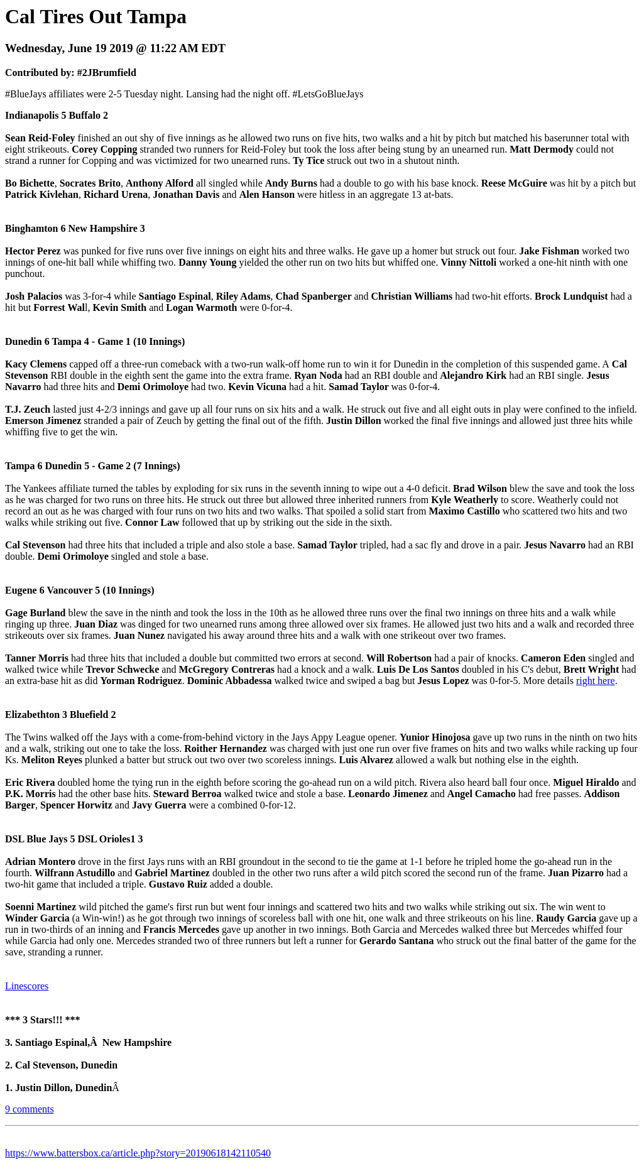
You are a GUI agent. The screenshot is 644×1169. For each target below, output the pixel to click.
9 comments (29, 1109)
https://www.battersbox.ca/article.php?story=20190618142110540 (138, 1153)
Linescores (26, 986)
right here (595, 680)
